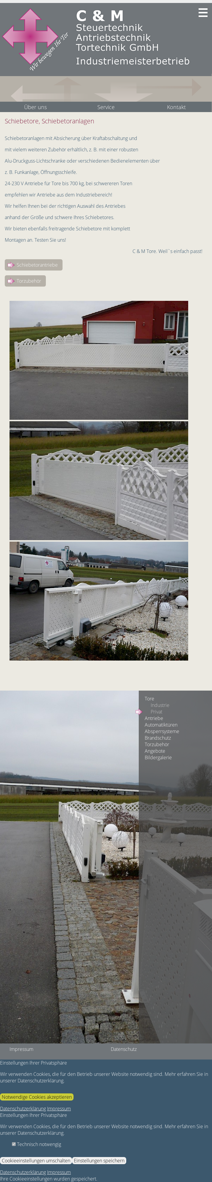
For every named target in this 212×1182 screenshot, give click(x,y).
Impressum (59, 1108)
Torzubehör (29, 281)
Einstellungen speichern (99, 1160)
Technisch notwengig (36, 1144)
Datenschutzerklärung (23, 1108)
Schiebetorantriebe (37, 265)
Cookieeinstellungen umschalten (36, 1160)
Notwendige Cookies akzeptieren (37, 1097)
